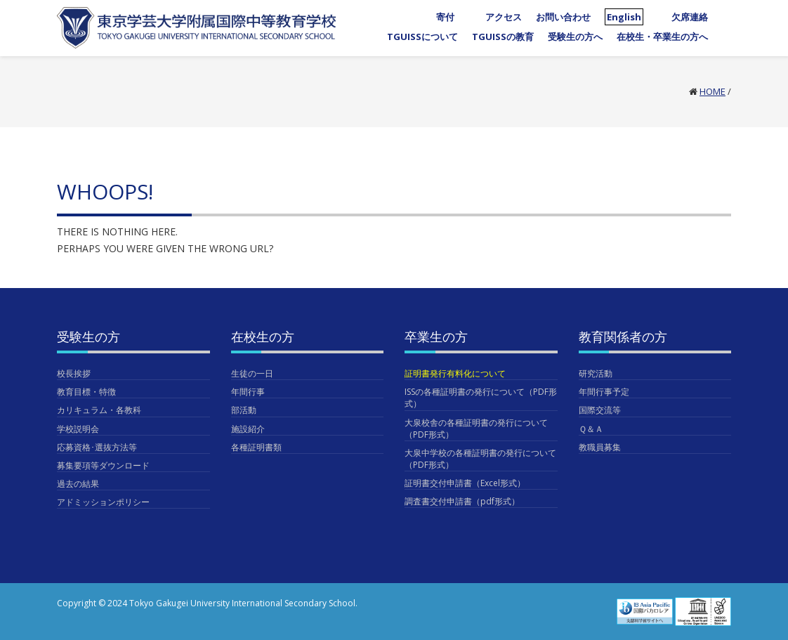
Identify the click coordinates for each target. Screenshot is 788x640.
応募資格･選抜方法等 (97, 447)
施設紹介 (248, 429)
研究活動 (595, 373)
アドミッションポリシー (103, 502)
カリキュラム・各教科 (99, 410)
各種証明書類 (256, 447)
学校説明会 (78, 429)
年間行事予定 (604, 392)
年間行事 (248, 392)
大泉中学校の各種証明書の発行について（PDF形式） (480, 459)
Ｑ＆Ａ (591, 429)
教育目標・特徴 (86, 392)
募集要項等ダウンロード (103, 465)
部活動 (243, 410)
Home (712, 91)
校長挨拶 (74, 373)
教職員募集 (600, 447)
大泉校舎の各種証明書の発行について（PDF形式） (476, 428)
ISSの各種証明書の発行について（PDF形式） (481, 398)
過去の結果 (78, 484)
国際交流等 (600, 410)
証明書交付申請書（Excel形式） (465, 483)
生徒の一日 (252, 373)
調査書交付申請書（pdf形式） (462, 501)
